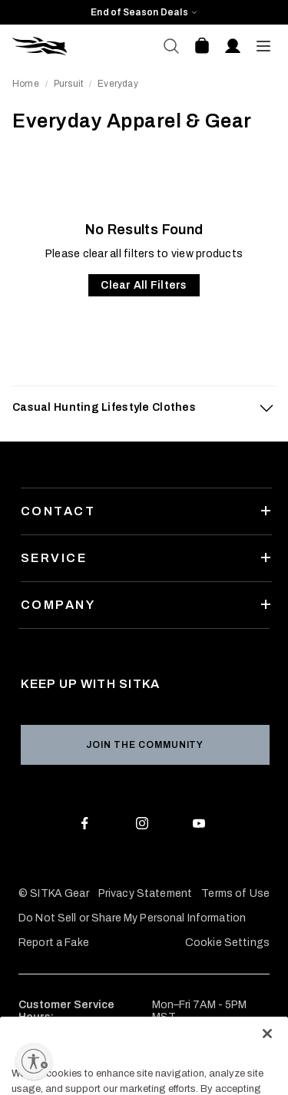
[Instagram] (144, 826)
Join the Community (145, 744)
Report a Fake (53, 942)
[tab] (144, 408)
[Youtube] (202, 826)
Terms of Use (235, 893)
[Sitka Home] (78, 46)
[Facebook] (87, 826)
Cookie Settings (227, 942)
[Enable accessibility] (33, 1061)
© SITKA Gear (53, 893)
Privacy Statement (145, 893)
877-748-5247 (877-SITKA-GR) (99, 1041)
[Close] (267, 1064)
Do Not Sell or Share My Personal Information (132, 918)
